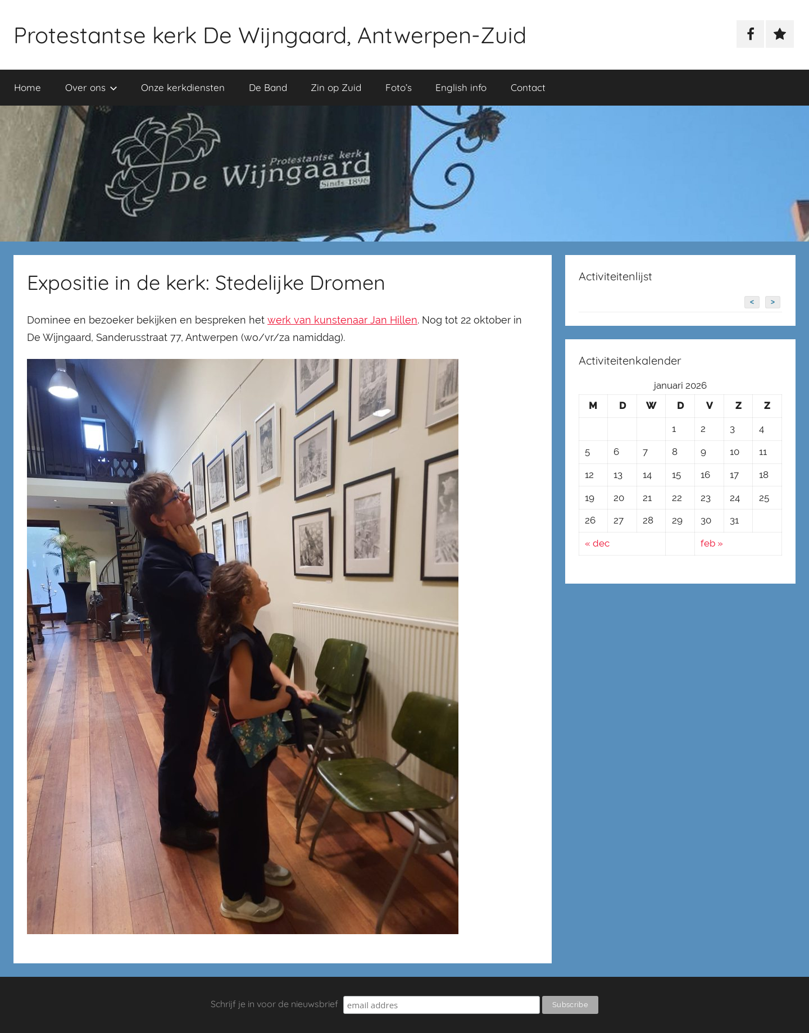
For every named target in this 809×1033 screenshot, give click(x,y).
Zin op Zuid (336, 87)
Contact (528, 87)
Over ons (91, 87)
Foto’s (398, 87)
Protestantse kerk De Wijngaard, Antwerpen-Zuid (269, 35)
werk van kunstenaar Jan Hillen (342, 320)
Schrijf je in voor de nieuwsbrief (274, 1003)
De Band (268, 87)
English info (461, 87)
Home (27, 87)
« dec (597, 543)
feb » (712, 543)
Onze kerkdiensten (183, 87)
